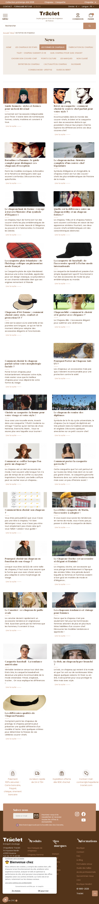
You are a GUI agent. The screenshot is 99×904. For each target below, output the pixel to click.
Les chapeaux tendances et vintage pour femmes (73, 611)
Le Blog (37, 6)
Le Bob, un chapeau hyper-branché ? (73, 663)
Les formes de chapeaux (52, 47)
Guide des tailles (84, 868)
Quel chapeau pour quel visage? (66, 53)
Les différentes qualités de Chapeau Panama (20, 714)
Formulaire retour (23, 6)
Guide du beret (63, 69)
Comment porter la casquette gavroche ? (70, 463)
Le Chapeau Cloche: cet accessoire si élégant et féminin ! (73, 560)
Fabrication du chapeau (81, 47)
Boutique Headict (84, 884)
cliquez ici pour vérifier (73, 825)
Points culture (48, 58)
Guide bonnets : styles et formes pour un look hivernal (23, 107)
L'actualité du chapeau (55, 64)
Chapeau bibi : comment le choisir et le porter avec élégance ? (73, 313)
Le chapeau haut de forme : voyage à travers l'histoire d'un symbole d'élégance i (25, 211)
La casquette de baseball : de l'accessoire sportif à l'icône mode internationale (73, 263)
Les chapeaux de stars (26, 47)
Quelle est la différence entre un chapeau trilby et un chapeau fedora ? (72, 211)
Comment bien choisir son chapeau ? (24, 511)
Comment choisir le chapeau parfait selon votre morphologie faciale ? (23, 363)
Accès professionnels (86, 872)
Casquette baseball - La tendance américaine (23, 663)
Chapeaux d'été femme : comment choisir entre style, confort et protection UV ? (24, 314)
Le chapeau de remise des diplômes (68, 414)
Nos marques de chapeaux (35, 849)
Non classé (82, 58)
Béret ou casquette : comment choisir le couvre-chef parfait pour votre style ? (73, 108)
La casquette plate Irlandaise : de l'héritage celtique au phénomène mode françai (24, 263)
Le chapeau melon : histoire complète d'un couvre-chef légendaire (69, 163)
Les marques (66, 58)
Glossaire (76, 64)
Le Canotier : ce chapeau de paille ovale (24, 611)
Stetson (55, 854)
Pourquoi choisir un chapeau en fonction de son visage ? (23, 560)
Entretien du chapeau (29, 64)
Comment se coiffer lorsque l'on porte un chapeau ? (23, 463)
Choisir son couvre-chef (24, 58)
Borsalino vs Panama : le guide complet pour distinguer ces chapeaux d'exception (22, 163)
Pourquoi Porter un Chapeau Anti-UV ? (73, 362)
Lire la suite (11, 126)
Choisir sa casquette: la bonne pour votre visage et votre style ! (25, 414)
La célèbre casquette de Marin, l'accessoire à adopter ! (71, 511)
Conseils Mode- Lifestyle (40, 69)
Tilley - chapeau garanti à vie (31, 53)
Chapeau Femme (36, 854)
